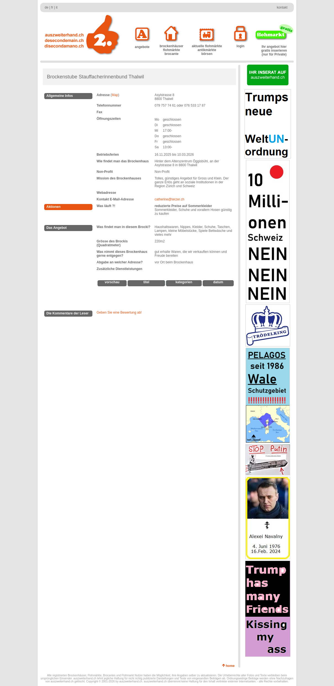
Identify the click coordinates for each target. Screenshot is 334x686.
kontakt (282, 7)
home (231, 666)
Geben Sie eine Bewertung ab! (119, 312)
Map (115, 95)
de (46, 7)
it (56, 7)
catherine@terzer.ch (169, 199)
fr (52, 7)
